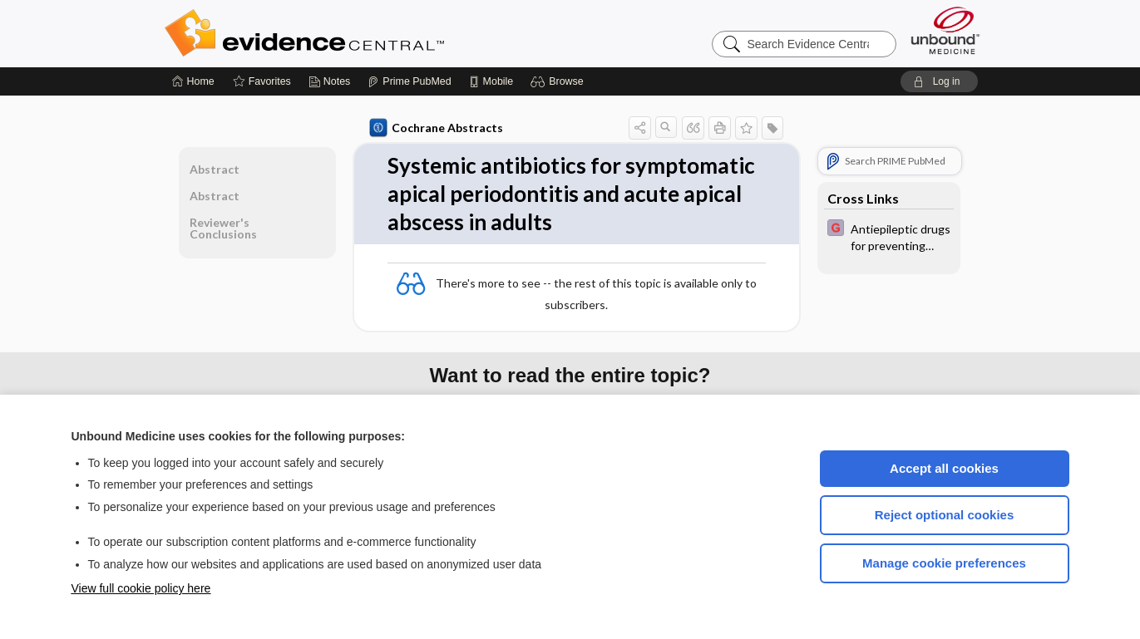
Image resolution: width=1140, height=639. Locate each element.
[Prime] (409, 81)
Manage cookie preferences (944, 563)
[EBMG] (888, 236)
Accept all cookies (944, 468)
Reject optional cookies (944, 515)
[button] (559, 81)
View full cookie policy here (141, 588)
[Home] (193, 81)
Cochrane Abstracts (436, 128)
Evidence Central (371, 33)
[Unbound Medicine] (945, 30)
